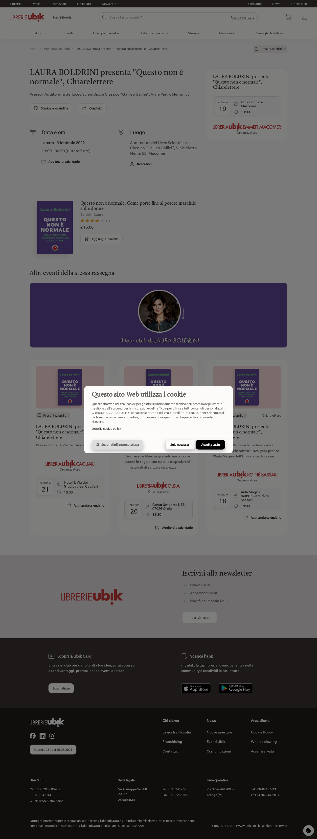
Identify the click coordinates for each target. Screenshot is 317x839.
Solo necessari (180, 445)
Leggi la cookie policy (106, 428)
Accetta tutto (210, 445)
